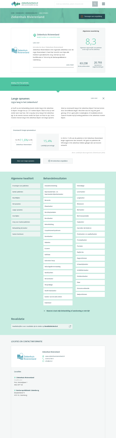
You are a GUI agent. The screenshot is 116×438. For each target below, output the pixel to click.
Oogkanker (80, 222)
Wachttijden (16, 198)
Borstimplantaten (50, 212)
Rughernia (80, 252)
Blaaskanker (49, 206)
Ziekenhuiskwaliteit (31, 13)
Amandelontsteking (51, 186)
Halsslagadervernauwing (52, 266)
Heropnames (16, 204)
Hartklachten (49, 273)
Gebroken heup (50, 261)
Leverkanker (81, 192)
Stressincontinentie (83, 288)
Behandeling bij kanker (19, 228)
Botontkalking (49, 224)
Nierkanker (80, 210)
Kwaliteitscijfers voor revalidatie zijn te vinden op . (35, 326)
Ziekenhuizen (20, 13)
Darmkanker (49, 236)
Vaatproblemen (82, 294)
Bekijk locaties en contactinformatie (48, 37)
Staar (78, 282)
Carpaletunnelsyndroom (52, 230)
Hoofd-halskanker (50, 291)
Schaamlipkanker (82, 264)
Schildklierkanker (82, 270)
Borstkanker (49, 218)
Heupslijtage (49, 285)
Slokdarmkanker (82, 276)
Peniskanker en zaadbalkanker (87, 234)
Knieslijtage (80, 186)
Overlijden (15, 216)
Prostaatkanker (82, 240)
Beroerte (47, 200)
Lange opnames (17, 210)
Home (12, 13)
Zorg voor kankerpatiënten (21, 222)
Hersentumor (49, 279)
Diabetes (47, 242)
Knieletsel (48, 303)
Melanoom (80, 204)
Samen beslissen (17, 234)
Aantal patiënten (17, 192)
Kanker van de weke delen (53, 297)
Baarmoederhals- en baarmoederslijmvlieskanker (54, 193)
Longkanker (81, 198)
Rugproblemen (82, 258)
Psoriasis (80, 246)
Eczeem (47, 248)
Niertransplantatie (83, 216)
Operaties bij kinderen (84, 228)
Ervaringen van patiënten (20, 186)
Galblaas (47, 254)
